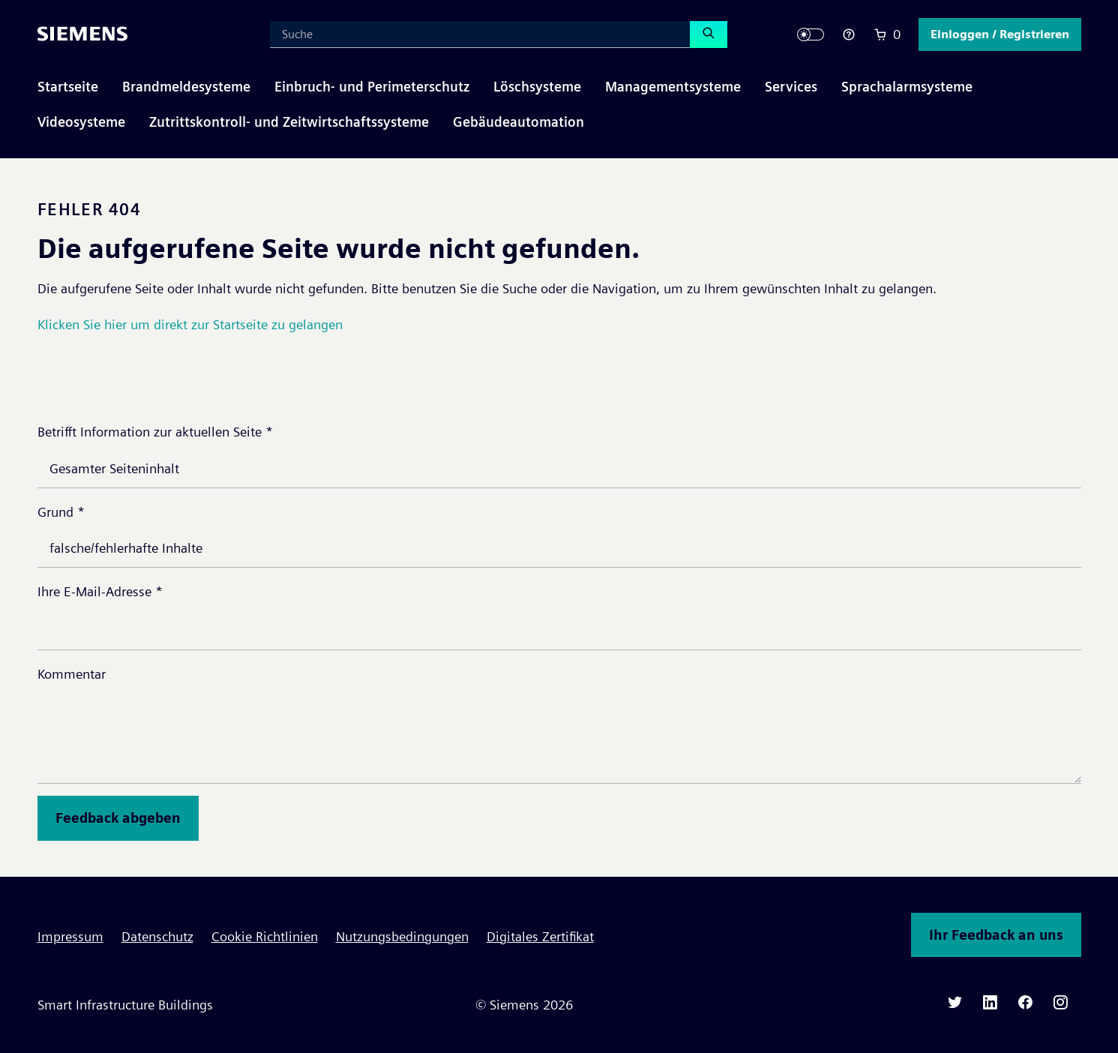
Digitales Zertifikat (540, 936)
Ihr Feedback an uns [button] (996, 935)
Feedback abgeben (118, 818)
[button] (1000, 34)
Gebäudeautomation (518, 122)
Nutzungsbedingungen (402, 936)
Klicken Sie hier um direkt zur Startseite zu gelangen (190, 324)
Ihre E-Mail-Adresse (100, 591)
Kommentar (71, 674)
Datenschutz (157, 936)
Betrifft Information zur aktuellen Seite (155, 432)
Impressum (70, 936)
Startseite (67, 86)
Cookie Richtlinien (264, 936)
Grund (61, 512)
